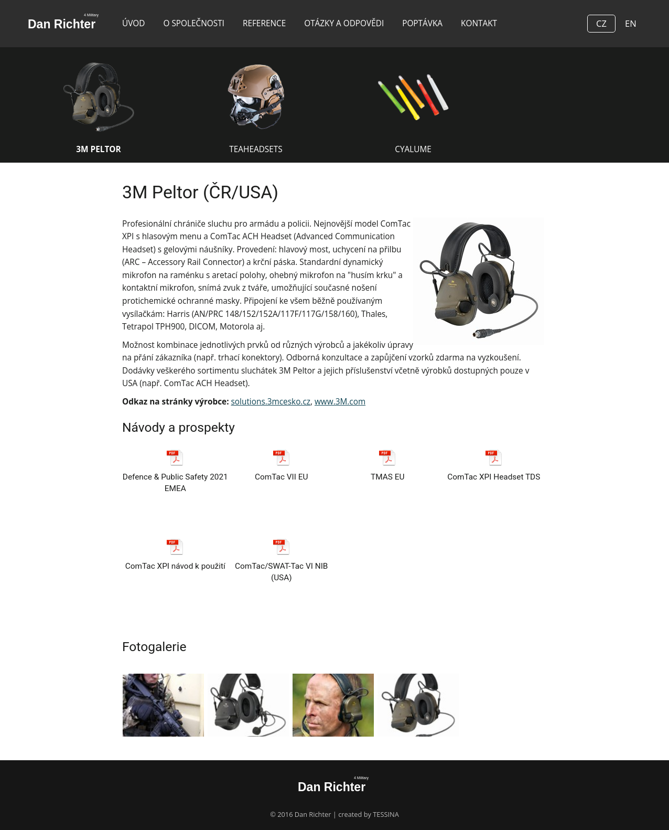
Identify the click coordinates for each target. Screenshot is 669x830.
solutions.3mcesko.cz (270, 401)
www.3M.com (340, 401)
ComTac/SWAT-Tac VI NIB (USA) (281, 563)
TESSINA (386, 814)
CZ (601, 23)
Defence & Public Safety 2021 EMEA (175, 474)
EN (630, 23)
